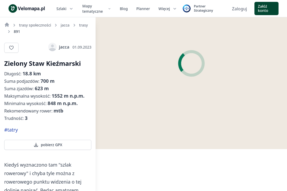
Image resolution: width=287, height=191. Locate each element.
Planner (143, 8)
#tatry (11, 130)
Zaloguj (239, 9)
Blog (124, 8)
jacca (58, 47)
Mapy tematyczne (96, 8)
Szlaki (65, 8)
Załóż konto (263, 8)
